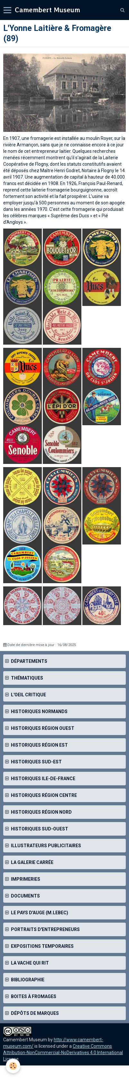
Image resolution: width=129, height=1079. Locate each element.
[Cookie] (13, 1066)
